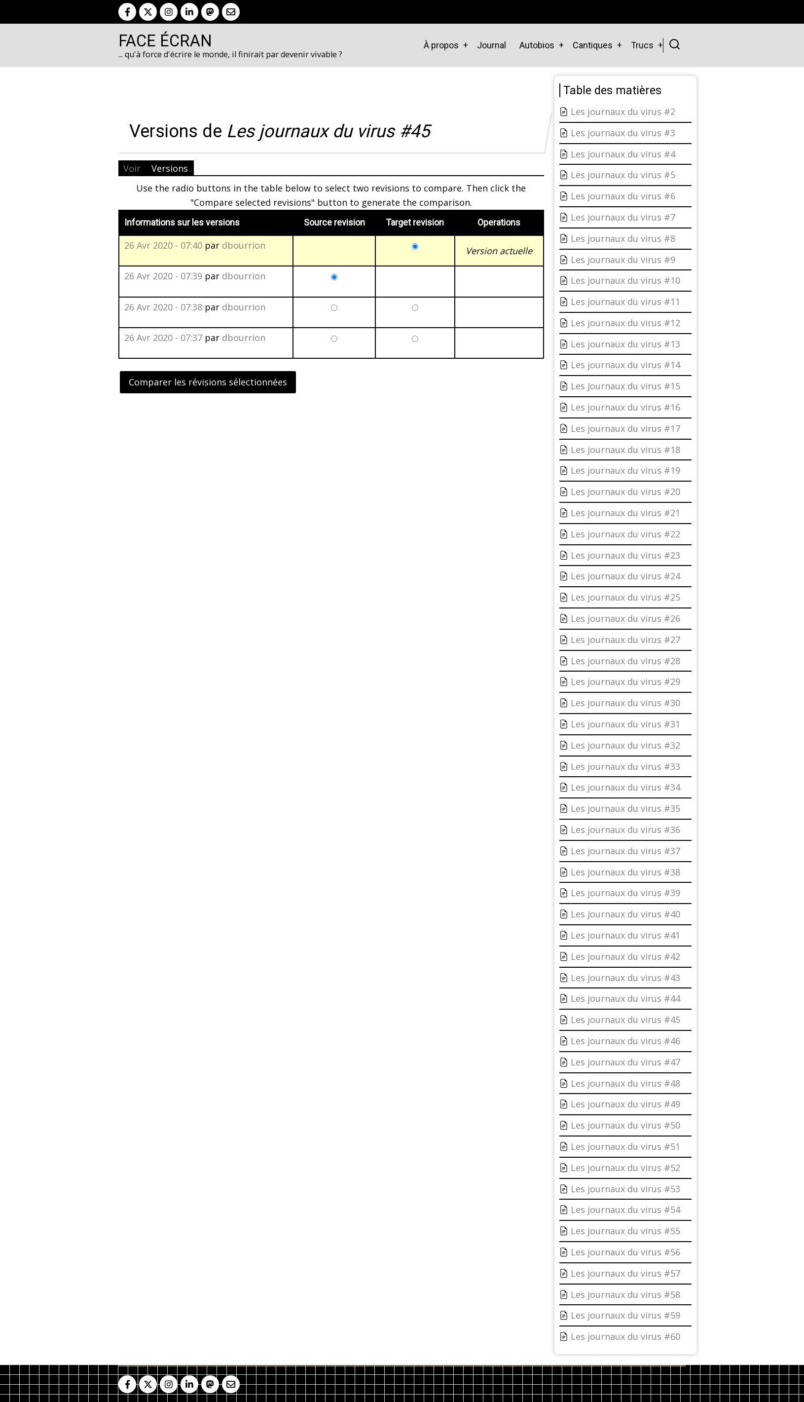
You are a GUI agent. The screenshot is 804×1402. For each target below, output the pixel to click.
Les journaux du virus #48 (625, 1083)
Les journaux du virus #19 (625, 470)
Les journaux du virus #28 (625, 661)
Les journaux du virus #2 (623, 111)
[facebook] (127, 12)
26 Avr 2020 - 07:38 (163, 307)
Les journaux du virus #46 (625, 1041)
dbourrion (243, 245)
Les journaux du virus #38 (625, 872)
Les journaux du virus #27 (625, 639)
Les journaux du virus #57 (625, 1273)
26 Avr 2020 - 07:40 (163, 245)
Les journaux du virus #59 (625, 1315)
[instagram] (169, 12)
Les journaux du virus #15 (625, 386)
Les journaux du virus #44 (625, 998)
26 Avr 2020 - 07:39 (163, 276)
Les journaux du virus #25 (625, 597)
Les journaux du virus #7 (623, 217)
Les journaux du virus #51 (625, 1146)
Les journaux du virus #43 (625, 978)
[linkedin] (189, 12)
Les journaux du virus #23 (625, 555)
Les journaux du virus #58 (625, 1294)
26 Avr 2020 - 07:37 (163, 337)
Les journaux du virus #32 (625, 745)
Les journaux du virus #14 (625, 365)
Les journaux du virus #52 (625, 1168)
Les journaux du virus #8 (623, 238)
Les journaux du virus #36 (625, 829)
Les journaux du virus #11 (625, 301)
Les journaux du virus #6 (623, 196)
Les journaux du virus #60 (625, 1336)
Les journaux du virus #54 (625, 1209)
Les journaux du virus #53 (625, 1189)
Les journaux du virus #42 (625, 956)
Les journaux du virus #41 (625, 935)
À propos (441, 45)
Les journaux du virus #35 (625, 808)
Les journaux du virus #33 (625, 766)
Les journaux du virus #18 (625, 449)
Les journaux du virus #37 (625, 851)
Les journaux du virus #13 (625, 344)
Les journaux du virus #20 (625, 491)
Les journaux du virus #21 (625, 513)
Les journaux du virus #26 (625, 618)
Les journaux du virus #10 (625, 280)
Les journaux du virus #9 (623, 259)
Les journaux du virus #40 (625, 914)
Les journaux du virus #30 (625, 703)
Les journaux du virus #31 (625, 724)
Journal (491, 45)
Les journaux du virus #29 (625, 681)
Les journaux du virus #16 (625, 407)
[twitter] (148, 12)
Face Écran (165, 41)
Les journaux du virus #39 (625, 893)
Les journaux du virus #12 (625, 323)
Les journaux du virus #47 (625, 1062)
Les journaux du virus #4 (623, 154)
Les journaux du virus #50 (625, 1125)
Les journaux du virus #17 (625, 428)
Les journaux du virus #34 (625, 787)
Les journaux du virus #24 (625, 576)
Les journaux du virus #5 (623, 175)
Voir (132, 168)
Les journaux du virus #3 (623, 133)
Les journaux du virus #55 (625, 1231)
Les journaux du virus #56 (625, 1252)
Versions (169, 168)
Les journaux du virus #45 (625, 1019)
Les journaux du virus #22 (625, 534)
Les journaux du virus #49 (625, 1104)
